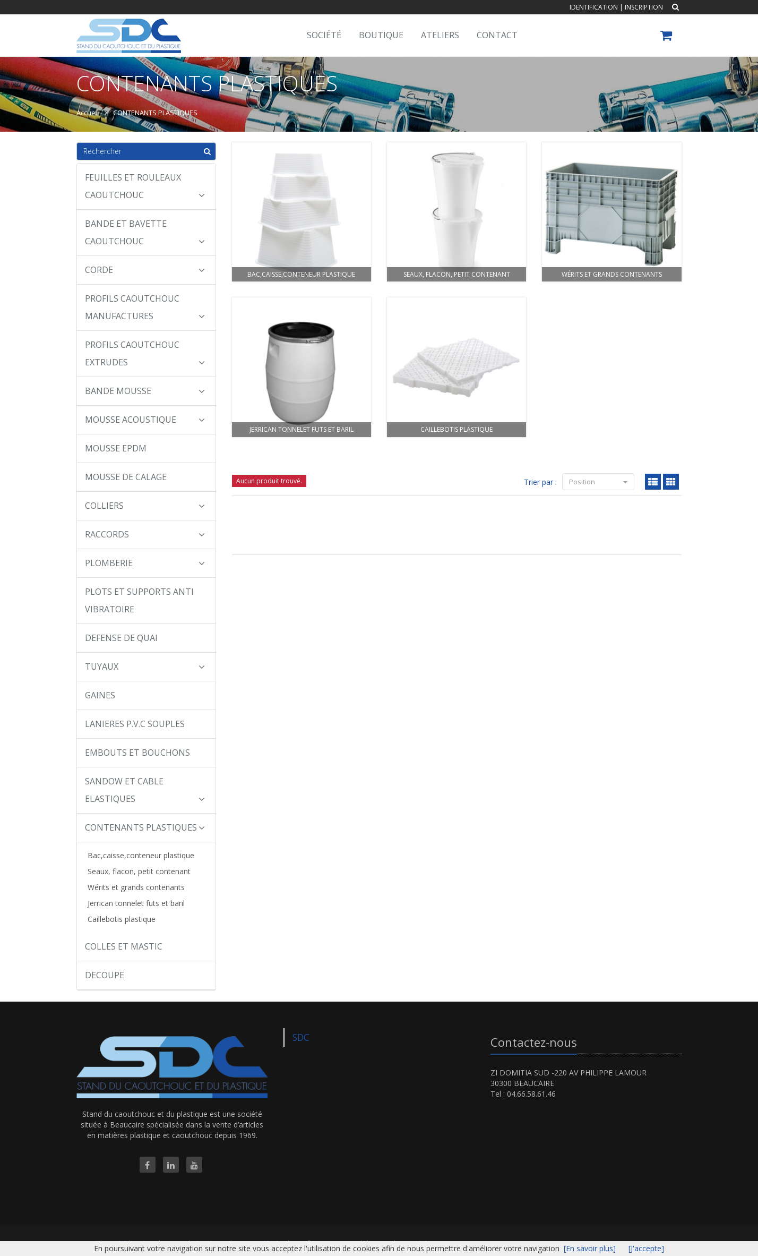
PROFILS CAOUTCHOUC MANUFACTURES (145, 307)
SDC (300, 1037)
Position (598, 481)
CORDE (145, 270)
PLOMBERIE (145, 563)
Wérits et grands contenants (136, 887)
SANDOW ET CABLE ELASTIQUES (145, 790)
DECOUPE (104, 975)
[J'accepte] (646, 1248)
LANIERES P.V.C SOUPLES (135, 724)
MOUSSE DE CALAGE (126, 477)
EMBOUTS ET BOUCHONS (137, 752)
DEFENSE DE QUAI (121, 638)
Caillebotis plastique (122, 919)
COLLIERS (145, 505)
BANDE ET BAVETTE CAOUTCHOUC (145, 232)
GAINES (100, 695)
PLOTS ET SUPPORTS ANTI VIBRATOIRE (139, 600)
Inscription (644, 7)
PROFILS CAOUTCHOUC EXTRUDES (145, 353)
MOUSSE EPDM (116, 448)
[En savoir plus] (590, 1248)
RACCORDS (145, 534)
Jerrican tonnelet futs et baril (136, 903)
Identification (594, 7)
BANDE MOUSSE (145, 391)
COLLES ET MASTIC (123, 946)
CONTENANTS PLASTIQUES (145, 827)
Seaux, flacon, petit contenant (139, 871)
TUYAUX (145, 666)
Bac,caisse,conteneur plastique (141, 855)
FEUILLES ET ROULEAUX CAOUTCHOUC (145, 186)
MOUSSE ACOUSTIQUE (145, 419)
